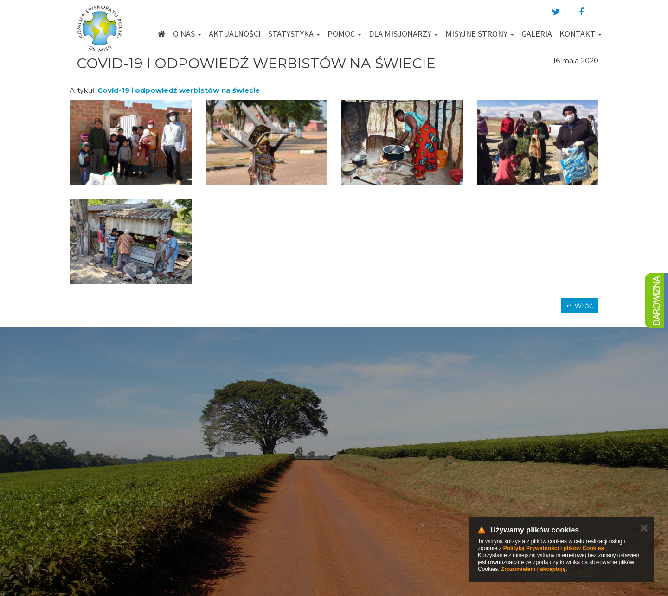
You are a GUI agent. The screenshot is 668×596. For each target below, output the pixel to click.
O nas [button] (187, 33)
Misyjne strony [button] (479, 33)
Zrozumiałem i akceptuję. (534, 569)
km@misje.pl (363, 485)
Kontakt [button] (580, 33)
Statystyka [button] (294, 33)
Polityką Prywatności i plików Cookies (553, 548)
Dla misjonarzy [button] (403, 33)
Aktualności (235, 33)
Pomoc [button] (344, 33)
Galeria (536, 33)
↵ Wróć (579, 305)
